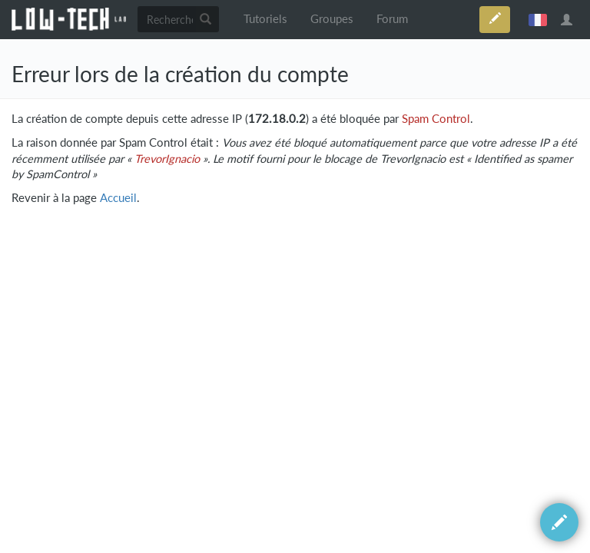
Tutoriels (265, 18)
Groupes (331, 18)
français (538, 19)
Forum (392, 18)
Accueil (118, 197)
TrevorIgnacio (167, 158)
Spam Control (436, 118)
